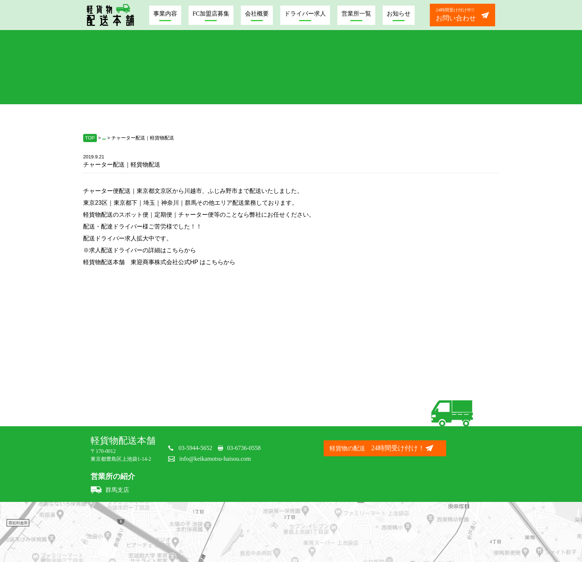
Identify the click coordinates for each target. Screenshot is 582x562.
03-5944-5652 (195, 448)
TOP (90, 138)
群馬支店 (110, 490)
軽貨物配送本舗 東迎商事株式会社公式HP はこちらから (159, 262)
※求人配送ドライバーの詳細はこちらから (139, 250)
